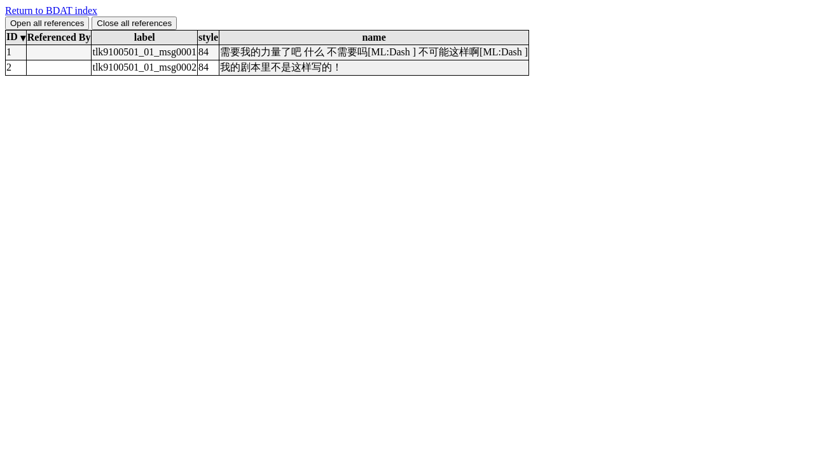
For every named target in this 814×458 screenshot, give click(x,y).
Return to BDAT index (51, 10)
